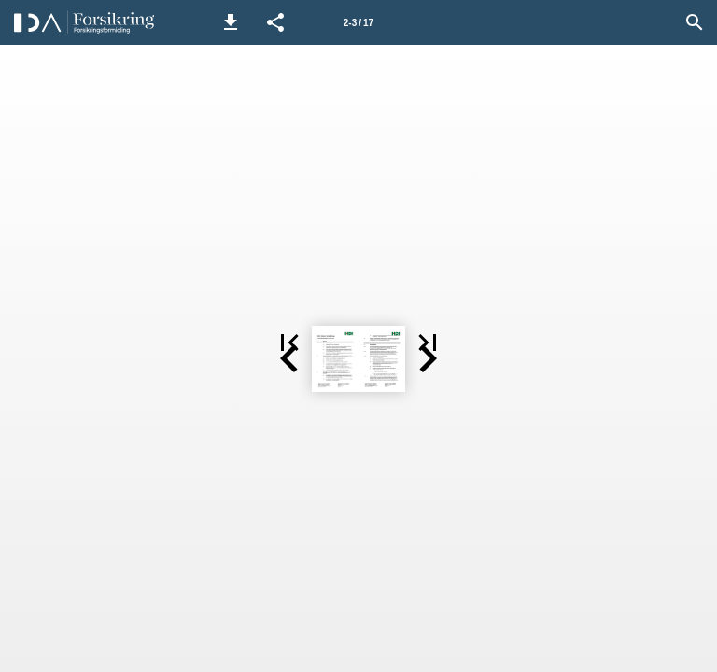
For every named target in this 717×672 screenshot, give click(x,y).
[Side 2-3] (358, 22)
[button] (230, 22)
